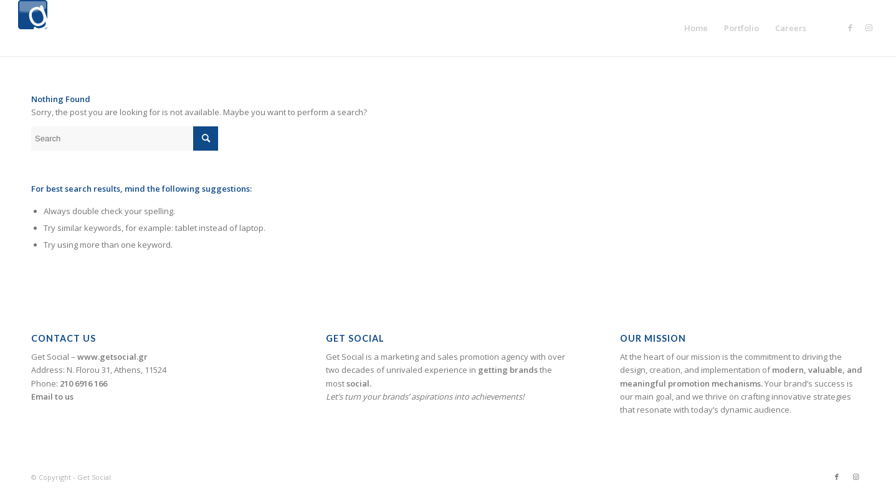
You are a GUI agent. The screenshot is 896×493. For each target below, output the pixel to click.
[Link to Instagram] (868, 27)
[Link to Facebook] (850, 27)
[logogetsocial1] (32, 28)
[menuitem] (696, 28)
